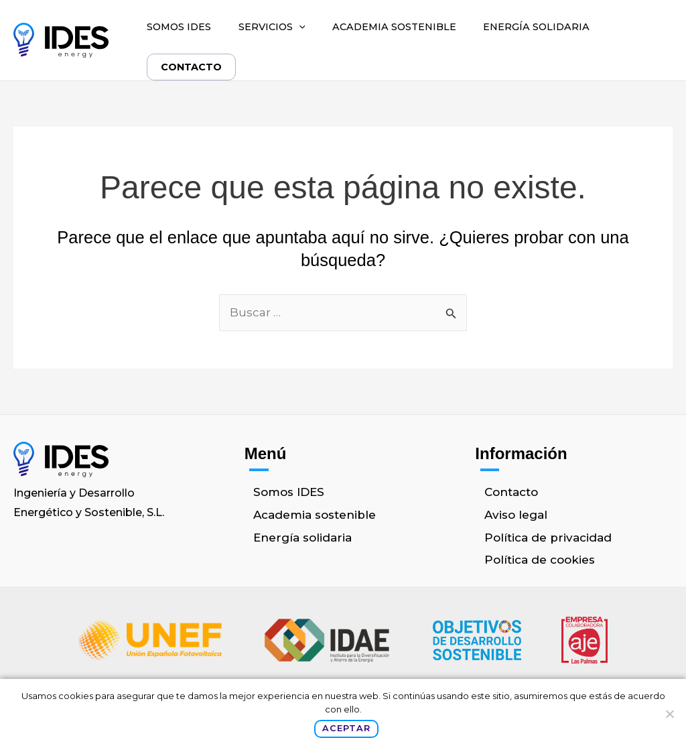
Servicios (271, 27)
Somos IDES (179, 27)
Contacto (191, 67)
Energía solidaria (536, 27)
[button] (299, 27)
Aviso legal (515, 514)
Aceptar (346, 728)
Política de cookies (539, 559)
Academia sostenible (394, 27)
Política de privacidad (548, 537)
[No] (669, 714)
